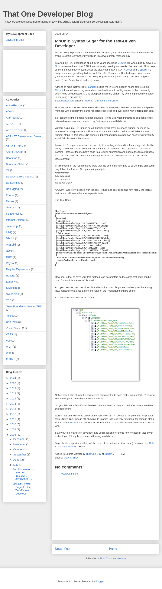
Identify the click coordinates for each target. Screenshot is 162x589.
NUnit (58, 66)
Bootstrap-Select (16, 164)
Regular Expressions (18, 269)
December (19, 439)
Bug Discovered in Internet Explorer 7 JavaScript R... (23, 474)
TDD (75, 457)
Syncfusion (12, 294)
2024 (13, 377)
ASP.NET (11, 123)
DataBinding (13, 182)
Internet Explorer (16, 219)
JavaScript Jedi (15, 39)
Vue (8, 340)
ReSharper (76, 422)
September (20, 454)
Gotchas (11, 207)
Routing (10, 275)
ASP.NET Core (14, 130)
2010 (13, 424)
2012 (13, 413)
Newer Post (62, 548)
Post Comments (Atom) (113, 558)
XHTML (10, 359)
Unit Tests (12, 321)
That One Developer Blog (48, 14)
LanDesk (93, 86)
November (19, 444)
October (18, 449)
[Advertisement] (105, 510)
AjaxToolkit (12, 117)
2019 (13, 388)
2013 (13, 408)
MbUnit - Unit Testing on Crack (101, 100)
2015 (13, 398)
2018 (13, 393)
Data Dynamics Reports (20, 176)
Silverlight (12, 287)
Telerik (10, 315)
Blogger (99, 581)
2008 (13, 434)
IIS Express (13, 213)
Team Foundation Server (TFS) (24, 306)
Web (8, 352)
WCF (9, 346)
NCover (128, 69)
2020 (13, 383)
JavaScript (12, 226)
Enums (10, 195)
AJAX (9, 111)
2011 (13, 419)
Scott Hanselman (64, 100)
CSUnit (122, 62)
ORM (9, 257)
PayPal (10, 263)
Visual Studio (13, 328)
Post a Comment (69, 473)
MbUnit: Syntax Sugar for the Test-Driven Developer (22, 488)
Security (11, 281)
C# (7, 170)
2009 (13, 429)
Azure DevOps (14, 151)
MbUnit (59, 90)
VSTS (9, 334)
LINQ (9, 232)
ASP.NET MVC (15, 145)
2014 (13, 403)
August (17, 459)
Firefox (10, 201)
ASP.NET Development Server (24, 136)
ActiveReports (14, 105)
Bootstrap (11, 158)
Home (113, 548)
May (16, 464)
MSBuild (142, 69)
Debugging (12, 188)
